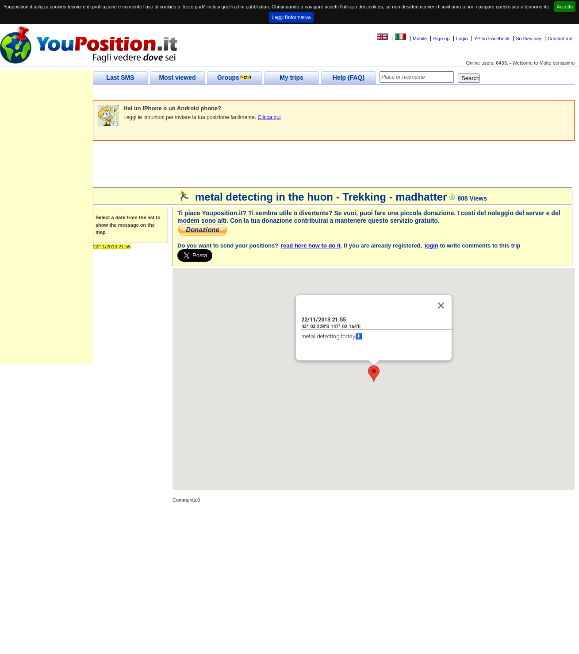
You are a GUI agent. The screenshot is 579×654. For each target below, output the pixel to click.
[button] (374, 373)
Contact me (560, 38)
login (431, 245)
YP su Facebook (492, 38)
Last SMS (120, 77)
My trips (291, 77)
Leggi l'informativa (291, 17)
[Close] (441, 305)
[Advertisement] (254, 92)
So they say (528, 38)
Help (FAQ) (348, 77)
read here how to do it (311, 245)
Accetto (565, 6)
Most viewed (177, 77)
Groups (234, 77)
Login (462, 38)
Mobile (420, 38)
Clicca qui (269, 117)
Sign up (441, 38)
